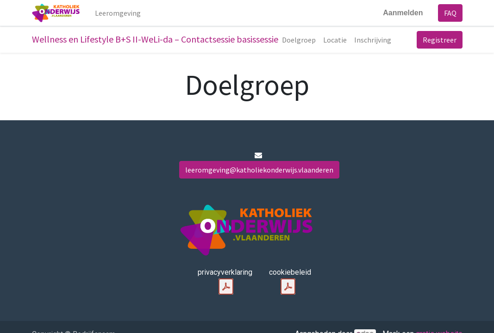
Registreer (439, 39)
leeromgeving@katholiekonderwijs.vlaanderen (259, 169)
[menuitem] (117, 13)
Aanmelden (403, 13)
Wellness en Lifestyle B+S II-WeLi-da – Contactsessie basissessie (155, 39)
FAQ (450, 13)
